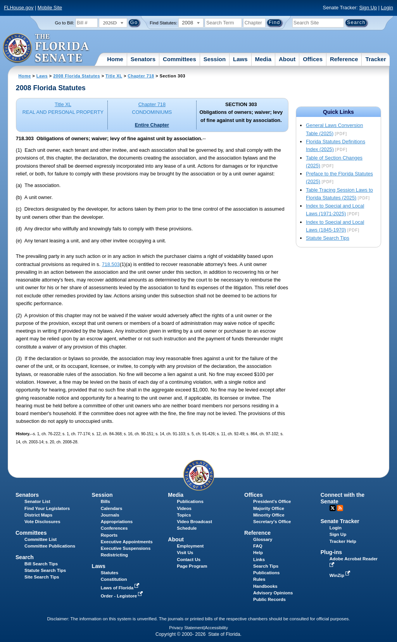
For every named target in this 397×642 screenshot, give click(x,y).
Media (263, 59)
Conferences (114, 528)
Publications (190, 501)
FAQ (257, 546)
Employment (190, 546)
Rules (259, 579)
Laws (240, 59)
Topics (184, 515)
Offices (313, 59)
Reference (344, 59)
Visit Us (185, 552)
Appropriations (117, 521)
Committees (179, 59)
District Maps (38, 515)
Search (25, 557)
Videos (184, 508)
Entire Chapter (152, 125)
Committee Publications (49, 546)
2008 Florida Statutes (76, 76)
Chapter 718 (141, 76)
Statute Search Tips (327, 238)
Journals (110, 515)
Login (387, 7)
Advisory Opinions (273, 593)
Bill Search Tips (41, 563)
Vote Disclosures (42, 521)
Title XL (113, 76)
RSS (340, 508)
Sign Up (368, 7)
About (287, 59)
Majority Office (268, 508)
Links (259, 559)
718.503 (111, 264)
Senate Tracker (340, 521)
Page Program (192, 566)
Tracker (375, 59)
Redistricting (114, 555)
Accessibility (216, 627)
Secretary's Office (272, 521)
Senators (143, 59)
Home (115, 59)
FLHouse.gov (18, 7)
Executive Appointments (127, 541)
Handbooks (265, 586)
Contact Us (188, 559)
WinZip (341, 575)
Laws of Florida (121, 587)
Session (215, 59)
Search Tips (265, 566)
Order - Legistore (123, 596)
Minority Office (269, 515)
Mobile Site (50, 7)
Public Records (269, 599)
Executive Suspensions (126, 548)
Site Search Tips (41, 577)
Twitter (333, 508)
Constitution (114, 579)
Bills (105, 501)
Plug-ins (331, 552)
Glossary (262, 539)
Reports (109, 535)
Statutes (109, 572)
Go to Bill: (64, 23)
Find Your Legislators (47, 508)
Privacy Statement (186, 627)
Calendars (112, 508)
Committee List (40, 539)
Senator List (37, 501)
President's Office (272, 501)
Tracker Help (343, 541)
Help (258, 552)
